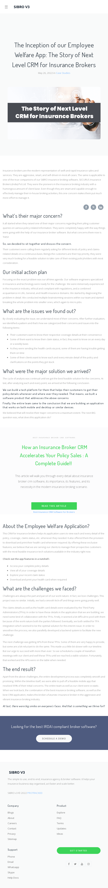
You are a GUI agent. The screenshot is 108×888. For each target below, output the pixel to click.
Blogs (11, 812)
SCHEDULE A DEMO (54, 738)
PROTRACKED (34, 793)
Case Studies (63, 73)
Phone (11, 856)
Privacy (12, 833)
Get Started (78, 850)
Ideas (60, 833)
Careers (12, 823)
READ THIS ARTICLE (54, 506)
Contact (12, 828)
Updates (61, 828)
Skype (11, 872)
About (11, 818)
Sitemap (12, 839)
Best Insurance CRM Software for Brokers (54, 512)
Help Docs (13, 877)
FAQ (59, 818)
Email (10, 862)
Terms (60, 823)
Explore (61, 812)
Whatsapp (13, 867)
